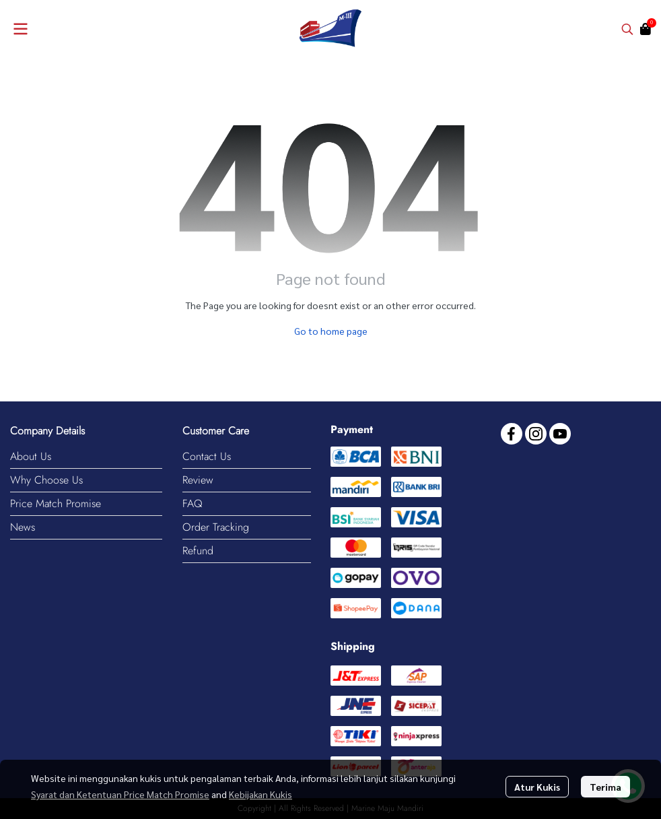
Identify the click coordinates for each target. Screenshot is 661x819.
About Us (30, 456)
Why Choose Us (46, 480)
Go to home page (331, 331)
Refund (197, 550)
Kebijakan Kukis (260, 794)
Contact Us (206, 456)
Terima (605, 787)
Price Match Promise (55, 503)
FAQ (192, 503)
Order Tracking (215, 527)
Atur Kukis (537, 787)
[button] (627, 29)
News (22, 527)
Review (197, 480)
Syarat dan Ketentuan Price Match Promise (120, 794)
